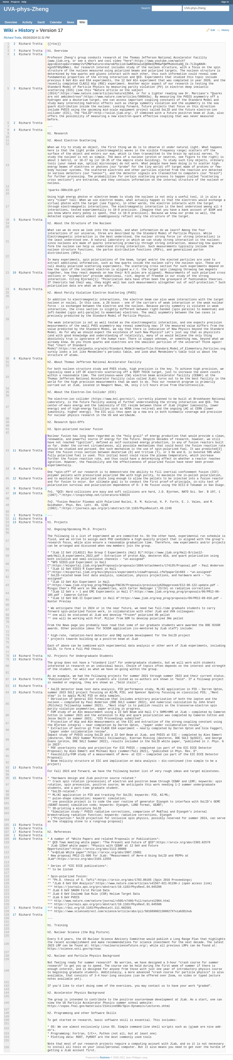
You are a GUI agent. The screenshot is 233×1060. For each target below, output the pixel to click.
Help (24, 1)
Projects (15, 1)
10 (14, 272)
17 (14, 832)
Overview (11, 22)
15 (14, 692)
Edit (213, 30)
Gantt (41, 22)
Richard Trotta (12, 37)
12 (14, 478)
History (225, 30)
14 (14, 656)
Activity (27, 22)
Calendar (56, 22)
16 (14, 493)
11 (14, 450)
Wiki (82, 22)
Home (6, 1)
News (70, 22)
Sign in (225, 1)
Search (145, 8)
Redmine (105, 1057)
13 (14, 522)
